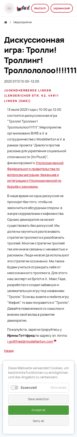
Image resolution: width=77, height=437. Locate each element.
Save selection (38, 399)
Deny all (38, 421)
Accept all (38, 410)
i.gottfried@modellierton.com (30, 341)
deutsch (40, 8)
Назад (9, 351)
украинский (61, 8)
